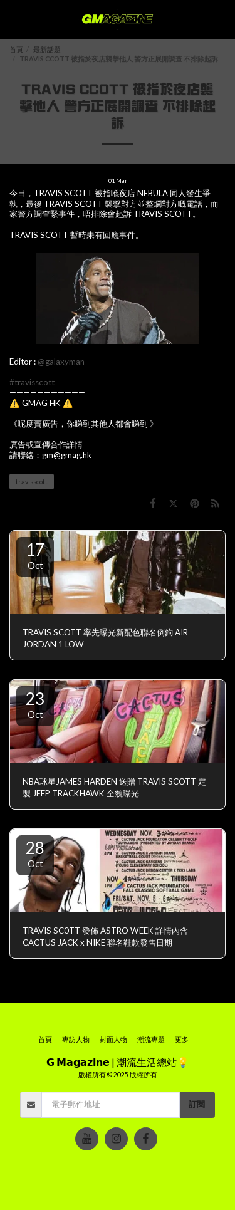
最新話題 (47, 49)
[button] (13, 19)
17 (35, 555)
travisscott (32, 481)
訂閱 (197, 1104)
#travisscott (32, 382)
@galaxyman (61, 362)
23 (35, 704)
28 (35, 853)
